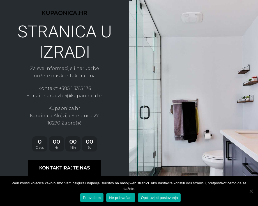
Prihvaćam (92, 198)
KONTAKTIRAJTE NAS (64, 168)
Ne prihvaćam (120, 198)
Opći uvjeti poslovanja (159, 198)
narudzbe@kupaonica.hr (72, 95)
